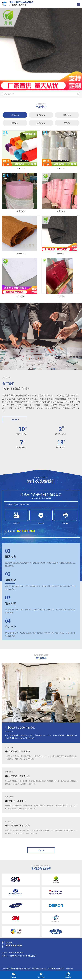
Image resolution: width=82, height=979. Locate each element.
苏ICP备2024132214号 (56, 969)
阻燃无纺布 (67, 115)
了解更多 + (14, 419)
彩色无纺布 (41, 115)
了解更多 (41, 850)
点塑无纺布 (41, 123)
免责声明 (69, 969)
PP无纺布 (67, 123)
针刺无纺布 (15, 115)
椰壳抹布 (15, 123)
